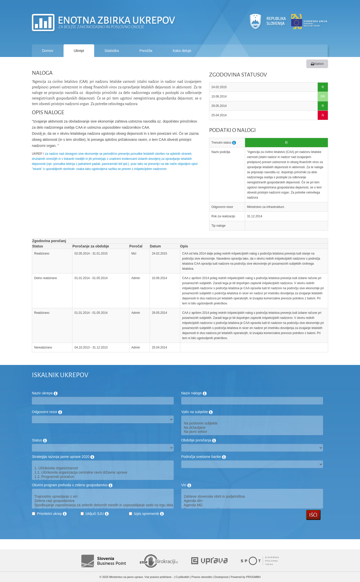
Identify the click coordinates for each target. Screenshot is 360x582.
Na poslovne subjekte (252, 423)
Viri (186, 485)
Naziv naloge (194, 393)
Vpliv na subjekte (197, 412)
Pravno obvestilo (201, 576)
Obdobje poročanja (198, 440)
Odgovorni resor (47, 412)
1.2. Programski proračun (103, 477)
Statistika (112, 51)
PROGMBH (253, 576)
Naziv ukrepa (44, 393)
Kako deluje (182, 51)
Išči (313, 515)
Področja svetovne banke (203, 457)
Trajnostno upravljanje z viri (103, 496)
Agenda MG (252, 505)
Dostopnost (221, 576)
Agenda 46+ (252, 501)
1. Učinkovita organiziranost (103, 468)
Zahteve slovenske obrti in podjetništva (252, 496)
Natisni (317, 64)
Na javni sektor (252, 432)
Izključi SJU (97, 514)
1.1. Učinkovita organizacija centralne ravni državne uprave (103, 472)
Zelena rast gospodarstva (103, 501)
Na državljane (252, 427)
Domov (47, 51)
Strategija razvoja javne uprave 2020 (63, 457)
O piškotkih (182, 576)
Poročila (145, 51)
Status (39, 440)
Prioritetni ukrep (52, 514)
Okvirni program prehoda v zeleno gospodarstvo (72, 485)
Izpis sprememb (149, 514)
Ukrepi (79, 51)
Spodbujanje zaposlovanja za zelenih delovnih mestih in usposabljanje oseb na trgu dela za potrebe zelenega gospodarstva (103, 505)
